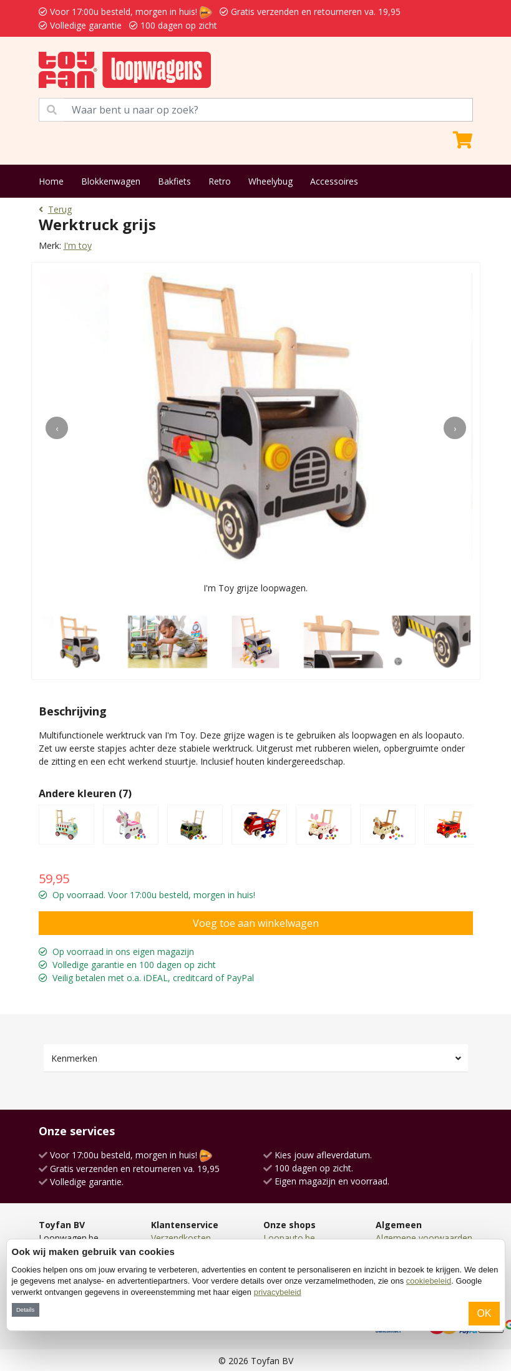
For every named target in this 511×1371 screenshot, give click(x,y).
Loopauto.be (289, 1238)
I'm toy (78, 245)
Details (25, 1309)
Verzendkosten (181, 1238)
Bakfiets (174, 181)
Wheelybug (270, 181)
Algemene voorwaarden (424, 1238)
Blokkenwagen (110, 181)
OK (484, 1313)
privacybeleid (277, 1292)
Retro (219, 181)
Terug (55, 209)
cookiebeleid (428, 1281)
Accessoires (334, 181)
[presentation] (57, 428)
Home (51, 181)
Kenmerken (74, 1058)
